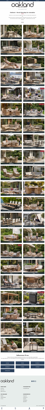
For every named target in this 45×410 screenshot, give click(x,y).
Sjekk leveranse (3, 391)
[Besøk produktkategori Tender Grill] (33, 298)
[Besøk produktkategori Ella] (33, 94)
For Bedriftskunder (26, 388)
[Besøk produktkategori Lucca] (33, 251)
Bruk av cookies (38, 405)
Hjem (19, 9)
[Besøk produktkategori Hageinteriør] (33, 345)
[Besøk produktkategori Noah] (11, 266)
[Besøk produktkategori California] (33, 78)
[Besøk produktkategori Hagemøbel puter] (33, 329)
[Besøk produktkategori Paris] (33, 266)
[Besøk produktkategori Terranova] (11, 157)
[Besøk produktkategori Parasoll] (33, 282)
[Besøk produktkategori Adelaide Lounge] (33, 31)
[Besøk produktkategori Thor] (11, 31)
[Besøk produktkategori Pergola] (11, 298)
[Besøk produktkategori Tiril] (33, 204)
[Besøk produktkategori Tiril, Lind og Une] (11, 219)
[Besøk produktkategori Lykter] (11, 329)
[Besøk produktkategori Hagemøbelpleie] (11, 345)
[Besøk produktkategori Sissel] (33, 125)
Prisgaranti (25, 395)
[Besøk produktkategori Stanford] (11, 141)
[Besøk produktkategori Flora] (33, 235)
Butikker (7, 0)
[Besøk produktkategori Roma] (33, 188)
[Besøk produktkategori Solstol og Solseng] (11, 63)
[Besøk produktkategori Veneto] (11, 235)
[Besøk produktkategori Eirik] (33, 172)
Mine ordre (2, 389)
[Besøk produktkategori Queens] (33, 110)
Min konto (2, 388)
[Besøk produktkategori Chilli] (11, 94)
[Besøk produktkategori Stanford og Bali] (11, 204)
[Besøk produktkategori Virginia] (11, 172)
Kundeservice (22, 0)
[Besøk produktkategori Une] (33, 157)
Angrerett (24, 398)
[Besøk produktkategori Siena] (33, 313)
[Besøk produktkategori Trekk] (11, 313)
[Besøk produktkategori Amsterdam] (11, 78)
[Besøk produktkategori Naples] (11, 110)
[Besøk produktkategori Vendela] (33, 63)
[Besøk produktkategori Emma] (33, 47)
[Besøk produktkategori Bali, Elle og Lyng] (11, 282)
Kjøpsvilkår (25, 401)
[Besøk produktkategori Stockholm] (33, 141)
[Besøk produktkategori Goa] (11, 251)
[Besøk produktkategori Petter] (11, 188)
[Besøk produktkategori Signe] (11, 125)
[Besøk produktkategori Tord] (33, 219)
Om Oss (2, 398)
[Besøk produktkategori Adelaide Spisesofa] (11, 47)
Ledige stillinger (3, 397)
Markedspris (25, 400)
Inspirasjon (37, 0)
